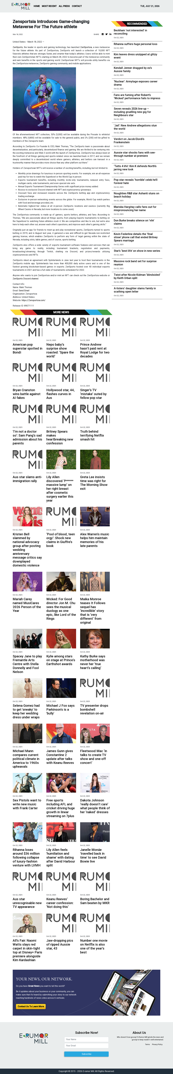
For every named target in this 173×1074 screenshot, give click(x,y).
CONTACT (77, 6)
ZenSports (18, 47)
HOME (37, 6)
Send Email (24, 290)
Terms (147, 1044)
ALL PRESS (64, 6)
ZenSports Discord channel (25, 278)
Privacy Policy (157, 1044)
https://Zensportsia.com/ (33, 300)
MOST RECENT (49, 6)
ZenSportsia (86, 47)
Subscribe (86, 1054)
